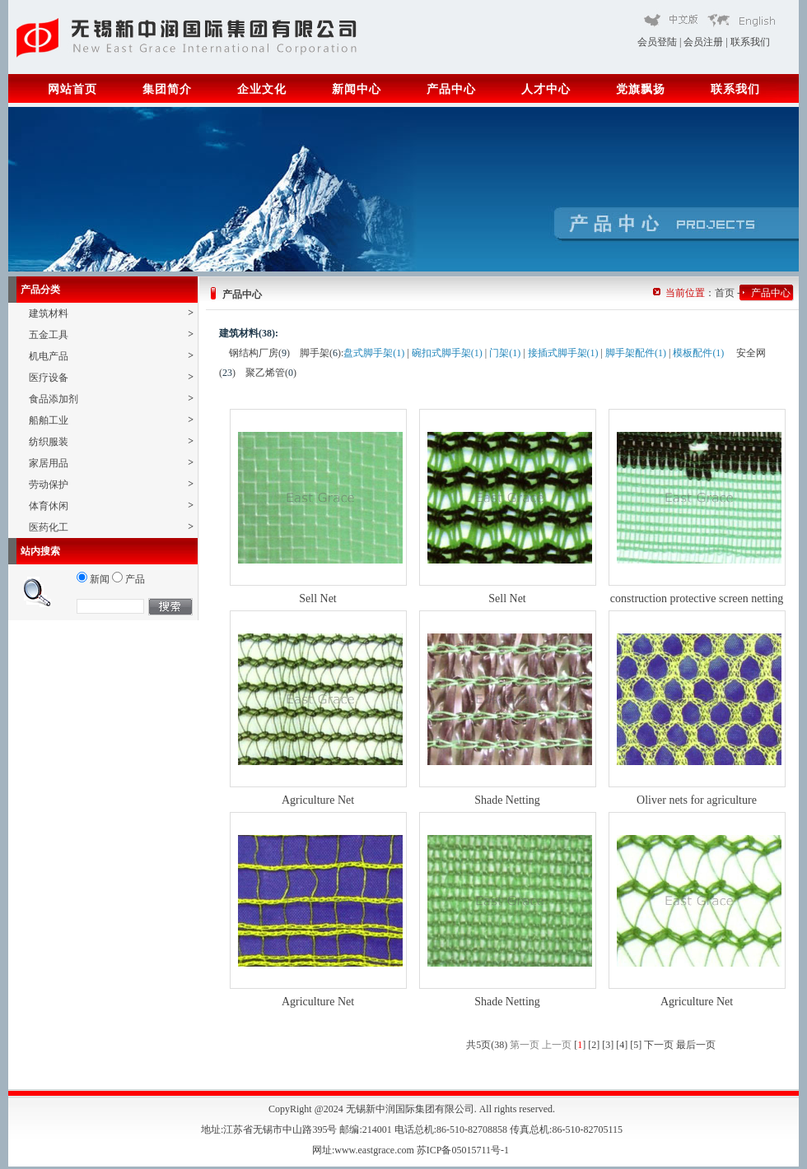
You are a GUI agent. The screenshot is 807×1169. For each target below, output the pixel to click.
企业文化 (262, 89)
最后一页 (696, 1045)
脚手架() (320, 353)
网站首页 (72, 89)
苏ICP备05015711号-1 (464, 1150)
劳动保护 (111, 484)
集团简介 (167, 89)
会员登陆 (657, 42)
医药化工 (111, 527)
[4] (621, 1045)
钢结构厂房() (259, 353)
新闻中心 (356, 89)
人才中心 (546, 89)
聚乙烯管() (270, 372)
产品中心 (451, 89)
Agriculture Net (318, 800)
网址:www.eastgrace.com (364, 1150)
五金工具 (111, 334)
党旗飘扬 (640, 89)
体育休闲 (111, 505)
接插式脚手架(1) (563, 353)
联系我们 (750, 42)
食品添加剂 (111, 398)
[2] (593, 1045)
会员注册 (703, 42)
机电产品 (111, 356)
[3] (607, 1045)
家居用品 (111, 463)
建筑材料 (111, 313)
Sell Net (318, 598)
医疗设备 (111, 377)
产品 (128, 579)
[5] (635, 1045)
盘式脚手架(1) (373, 353)
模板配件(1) (698, 353)
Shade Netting (507, 800)
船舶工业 (111, 420)
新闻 (93, 579)
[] (579, 1045)
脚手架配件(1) (635, 353)
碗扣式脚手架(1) (447, 353)
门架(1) (504, 353)
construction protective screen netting (696, 598)
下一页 (659, 1045)
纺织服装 (111, 441)
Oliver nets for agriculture (697, 800)
